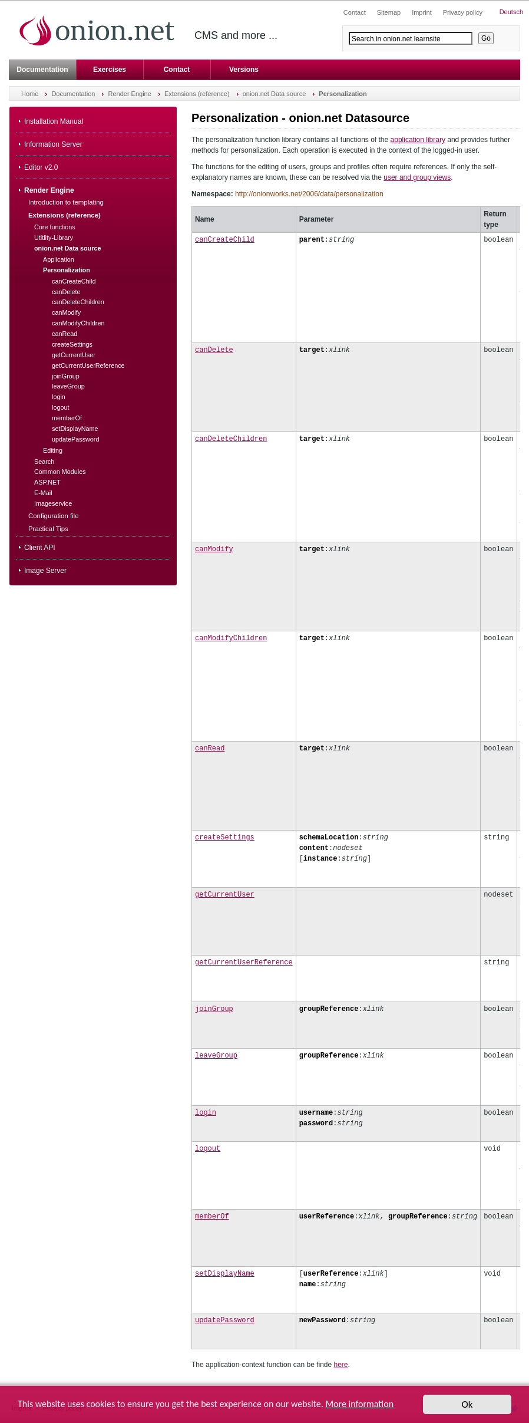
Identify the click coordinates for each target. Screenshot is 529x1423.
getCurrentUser (224, 895)
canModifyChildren (231, 638)
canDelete (214, 350)
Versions (244, 69)
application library (418, 140)
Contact (177, 69)
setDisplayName (224, 1274)
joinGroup (214, 1009)
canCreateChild (224, 240)
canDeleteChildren (231, 439)
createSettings (224, 837)
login (205, 1113)
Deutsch (511, 11)
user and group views (417, 177)
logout (207, 1149)
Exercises (109, 69)
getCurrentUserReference (244, 962)
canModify (214, 549)
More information (359, 1405)
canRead (209, 748)
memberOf (212, 1216)
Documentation (42, 69)
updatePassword (224, 1320)
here (341, 1365)
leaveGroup (216, 1055)
